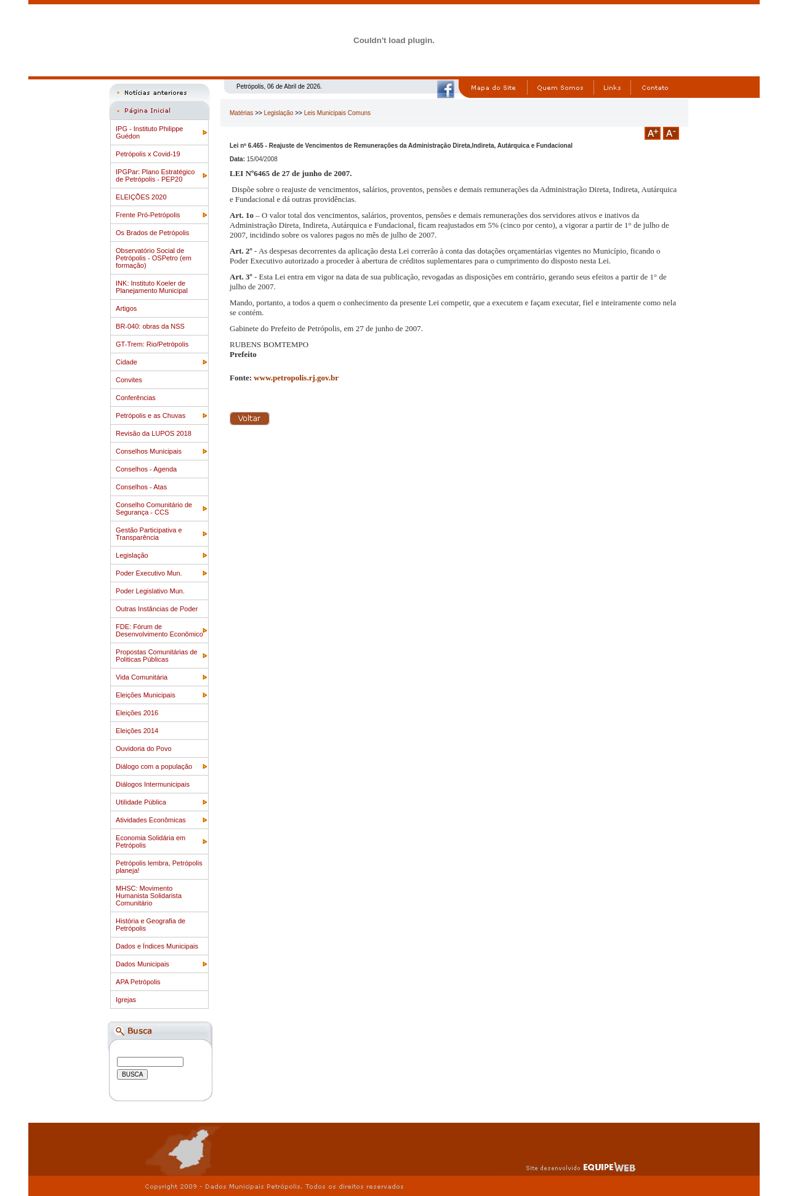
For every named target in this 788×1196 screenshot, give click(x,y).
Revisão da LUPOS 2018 (153, 433)
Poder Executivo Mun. (149, 573)
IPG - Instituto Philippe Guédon (149, 132)
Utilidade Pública (141, 802)
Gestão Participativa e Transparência (149, 533)
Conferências (136, 397)
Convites (129, 379)
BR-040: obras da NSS (150, 326)
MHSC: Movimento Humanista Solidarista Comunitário (149, 896)
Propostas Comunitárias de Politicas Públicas (157, 655)
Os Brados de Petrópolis (152, 232)
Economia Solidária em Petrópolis (150, 841)
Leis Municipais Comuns (337, 113)
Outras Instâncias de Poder (157, 608)
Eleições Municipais (145, 695)
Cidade (126, 362)
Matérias (241, 113)
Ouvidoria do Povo (144, 748)
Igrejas (126, 999)
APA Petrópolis (138, 981)
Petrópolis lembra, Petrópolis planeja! (159, 866)
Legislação (132, 555)
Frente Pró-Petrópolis (148, 215)
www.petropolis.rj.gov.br (296, 377)
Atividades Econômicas (151, 820)
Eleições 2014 (137, 730)
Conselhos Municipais (149, 451)
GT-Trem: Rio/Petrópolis (152, 344)
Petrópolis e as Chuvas (150, 415)
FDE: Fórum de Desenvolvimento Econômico (159, 630)
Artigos (126, 308)
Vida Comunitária (141, 677)
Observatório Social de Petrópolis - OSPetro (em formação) (153, 258)
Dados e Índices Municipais (157, 946)
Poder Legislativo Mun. (150, 591)
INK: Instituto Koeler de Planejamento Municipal (152, 286)
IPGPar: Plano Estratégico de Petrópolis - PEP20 (155, 175)
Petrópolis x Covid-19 (148, 154)
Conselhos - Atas (141, 487)
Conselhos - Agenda (146, 469)
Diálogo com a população (154, 766)
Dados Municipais (142, 964)
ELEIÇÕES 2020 (141, 197)
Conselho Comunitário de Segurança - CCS (154, 508)
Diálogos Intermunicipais (153, 784)
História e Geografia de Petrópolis (150, 924)
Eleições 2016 (137, 712)
